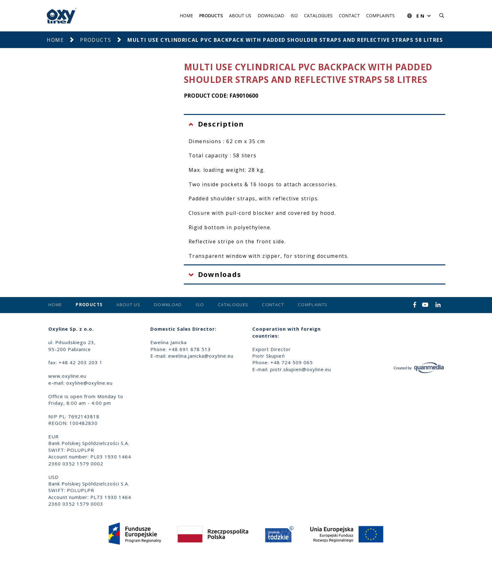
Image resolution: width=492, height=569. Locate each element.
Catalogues (318, 16)
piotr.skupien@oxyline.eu (300, 369)
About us (240, 16)
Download (271, 16)
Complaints (380, 16)
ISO (294, 16)
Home (186, 16)
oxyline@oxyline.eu (89, 383)
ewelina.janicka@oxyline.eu (200, 356)
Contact (349, 16)
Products (211, 16)
